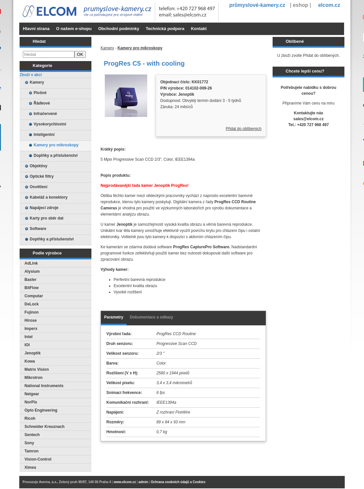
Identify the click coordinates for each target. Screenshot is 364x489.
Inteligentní (44, 134)
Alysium (32, 271)
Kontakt (199, 28)
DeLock (31, 304)
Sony (29, 443)
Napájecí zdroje (44, 207)
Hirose (30, 320)
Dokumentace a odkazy (151, 317)
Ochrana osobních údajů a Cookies (178, 482)
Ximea (30, 467)
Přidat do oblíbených (243, 128)
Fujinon (31, 312)
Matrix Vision (36, 369)
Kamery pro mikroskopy (56, 145)
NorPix (30, 402)
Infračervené (45, 113)
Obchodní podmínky (118, 28)
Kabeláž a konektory (49, 197)
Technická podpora (165, 28)
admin (143, 482)
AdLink (31, 263)
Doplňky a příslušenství (56, 155)
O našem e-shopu (74, 28)
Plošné (40, 92)
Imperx (30, 328)
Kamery (37, 82)
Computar (33, 296)
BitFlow (31, 287)
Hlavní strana (36, 28)
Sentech (32, 434)
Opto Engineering (40, 410)
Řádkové (42, 103)
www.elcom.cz (125, 482)
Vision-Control (37, 459)
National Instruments (43, 385)
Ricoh (29, 418)
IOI (27, 345)
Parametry (113, 317)
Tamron (31, 451)
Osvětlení (38, 187)
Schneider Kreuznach (44, 426)
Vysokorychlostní (50, 124)
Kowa (29, 361)
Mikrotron (33, 377)
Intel (28, 336)
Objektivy (38, 166)
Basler (30, 279)
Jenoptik (32, 353)
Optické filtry (42, 176)
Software (38, 228)
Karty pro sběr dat (46, 218)
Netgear (31, 394)
